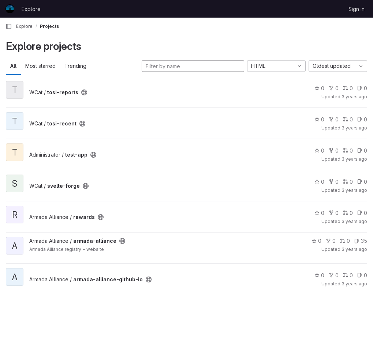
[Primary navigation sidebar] (9, 26)
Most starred (40, 66)
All (13, 66)
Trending (75, 66)
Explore (31, 9)
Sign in (356, 9)
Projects (49, 26)
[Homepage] (10, 9)
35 (360, 241)
